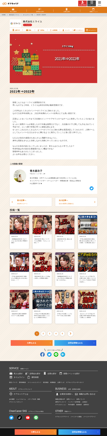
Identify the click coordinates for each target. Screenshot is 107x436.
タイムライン (91, 30)
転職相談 (53, 382)
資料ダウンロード (60, 402)
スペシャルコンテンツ (34, 382)
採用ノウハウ (80, 399)
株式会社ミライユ (14, 14)
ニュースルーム (21, 399)
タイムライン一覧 (28, 14)
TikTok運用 (71, 404)
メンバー (66, 30)
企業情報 (53, 30)
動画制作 (79, 404)
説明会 (41, 30)
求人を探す (16, 373)
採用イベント (71, 399)
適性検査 (33, 377)
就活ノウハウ (13, 382)
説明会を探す (33, 373)
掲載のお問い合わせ (84, 394)
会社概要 (12, 399)
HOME (4, 14)
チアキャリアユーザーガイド (75, 382)
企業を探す (50, 373)
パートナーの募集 (76, 416)
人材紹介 (84, 402)
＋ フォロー (27, 25)
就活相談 (45, 382)
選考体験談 (22, 382)
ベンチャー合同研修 (74, 402)
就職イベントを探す (69, 373)
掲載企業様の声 (60, 399)
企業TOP (16, 30)
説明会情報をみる (75, 343)
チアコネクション (60, 404)
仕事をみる (31, 343)
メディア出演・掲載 (34, 399)
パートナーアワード (89, 416)
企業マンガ (60, 382)
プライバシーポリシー (16, 402)
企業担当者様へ (64, 394)
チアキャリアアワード (62, 416)
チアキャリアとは (18, 394)
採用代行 (86, 404)
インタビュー (78, 30)
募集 (28, 30)
